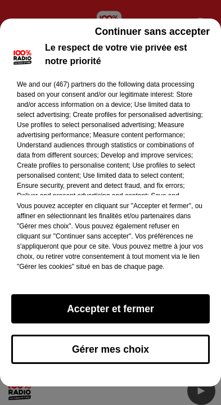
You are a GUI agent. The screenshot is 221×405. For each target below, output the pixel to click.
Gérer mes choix (110, 349)
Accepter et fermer (110, 308)
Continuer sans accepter (152, 31)
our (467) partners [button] (69, 84)
